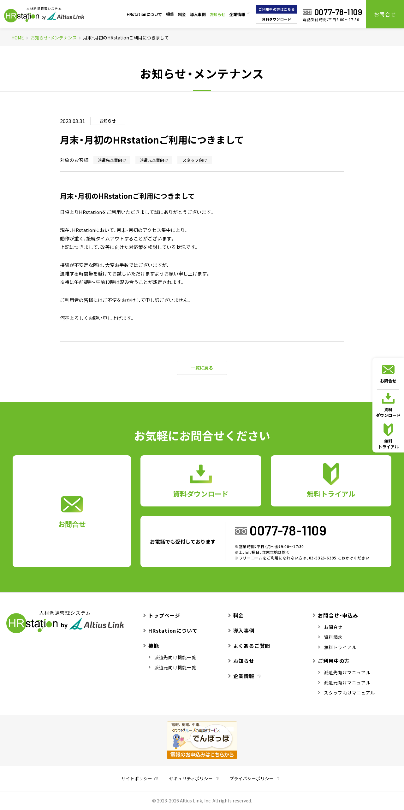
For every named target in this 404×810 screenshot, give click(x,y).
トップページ (161, 615)
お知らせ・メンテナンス (53, 37)
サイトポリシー (136, 778)
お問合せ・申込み (335, 615)
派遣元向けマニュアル (344, 682)
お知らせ (217, 14)
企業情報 (237, 14)
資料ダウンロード (276, 19)
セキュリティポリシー (191, 778)
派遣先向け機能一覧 (172, 657)
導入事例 (197, 14)
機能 (170, 14)
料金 (182, 14)
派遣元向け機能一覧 (172, 667)
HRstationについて (144, 14)
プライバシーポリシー (251, 778)
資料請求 (330, 637)
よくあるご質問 (249, 645)
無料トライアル (388, 436)
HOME (17, 37)
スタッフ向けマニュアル (346, 692)
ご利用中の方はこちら (276, 9)
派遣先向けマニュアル (344, 672)
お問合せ (385, 14)
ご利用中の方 (331, 661)
